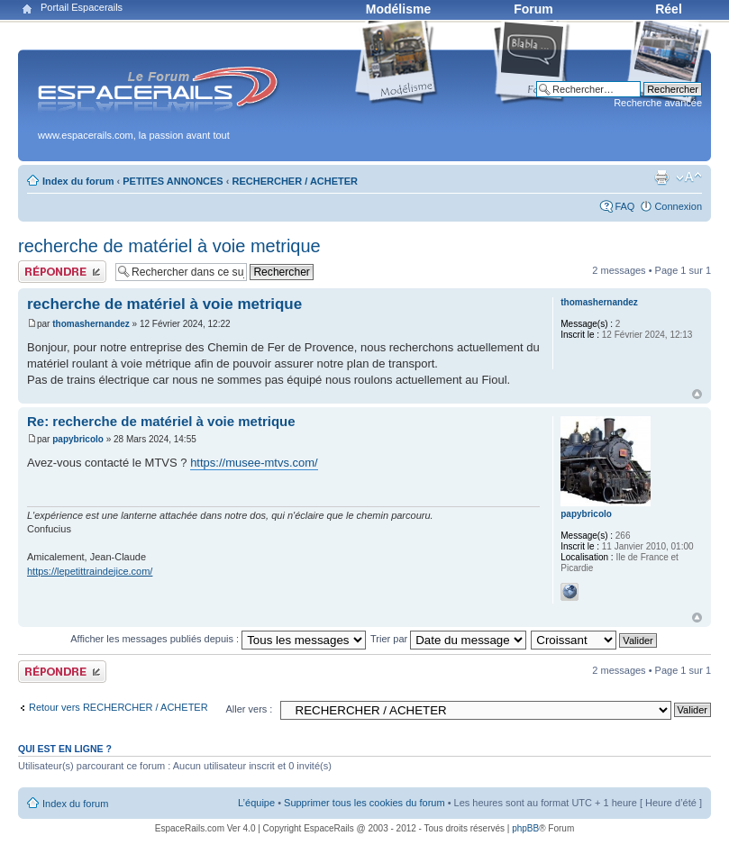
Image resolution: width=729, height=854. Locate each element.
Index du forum (78, 181)
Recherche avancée (658, 102)
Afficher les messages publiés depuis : (218, 638)
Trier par (448, 638)
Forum (533, 9)
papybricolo (78, 439)
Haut (697, 394)
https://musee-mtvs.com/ (254, 462)
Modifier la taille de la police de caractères (689, 177)
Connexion (678, 206)
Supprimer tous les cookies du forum (364, 802)
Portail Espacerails (82, 7)
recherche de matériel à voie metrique (169, 246)
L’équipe (256, 802)
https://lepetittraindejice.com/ (89, 571)
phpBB (525, 828)
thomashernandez (91, 324)
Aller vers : (248, 709)
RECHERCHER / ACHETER (295, 181)
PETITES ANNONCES (173, 181)
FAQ (624, 206)
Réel (668, 9)
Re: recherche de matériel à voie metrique (161, 421)
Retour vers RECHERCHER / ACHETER (118, 707)
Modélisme (398, 9)
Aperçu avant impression (661, 177)
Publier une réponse (62, 271)
